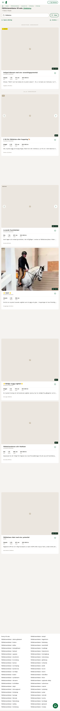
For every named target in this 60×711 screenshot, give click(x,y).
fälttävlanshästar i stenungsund (10, 689)
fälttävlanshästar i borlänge (39, 701)
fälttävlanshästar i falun (38, 677)
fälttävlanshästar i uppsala (9, 654)
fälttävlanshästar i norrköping (10, 666)
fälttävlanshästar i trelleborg (9, 707)
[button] (30, 115)
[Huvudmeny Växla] (3, 2)
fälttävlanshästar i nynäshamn (10, 677)
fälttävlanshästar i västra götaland (11, 639)
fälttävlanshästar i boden (8, 674)
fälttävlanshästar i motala (38, 707)
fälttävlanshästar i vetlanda (39, 663)
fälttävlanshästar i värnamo (9, 680)
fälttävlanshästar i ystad (38, 692)
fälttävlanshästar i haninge (9, 695)
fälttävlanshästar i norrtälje (9, 671)
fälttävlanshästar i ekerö (38, 671)
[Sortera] (54, 20)
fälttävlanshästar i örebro (8, 642)
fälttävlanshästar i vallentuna (39, 683)
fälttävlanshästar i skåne (8, 645)
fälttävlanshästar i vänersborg (39, 657)
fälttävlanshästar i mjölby (9, 704)
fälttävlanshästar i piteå (38, 666)
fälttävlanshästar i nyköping (39, 689)
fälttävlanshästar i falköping (39, 642)
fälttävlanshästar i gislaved (39, 704)
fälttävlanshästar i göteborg (39, 660)
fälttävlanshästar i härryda (9, 698)
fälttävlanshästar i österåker (39, 674)
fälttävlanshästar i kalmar (9, 663)
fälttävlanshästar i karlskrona (10, 668)
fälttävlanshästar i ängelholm (39, 639)
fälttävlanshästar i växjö (8, 686)
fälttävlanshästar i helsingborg (40, 654)
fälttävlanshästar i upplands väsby (41, 680)
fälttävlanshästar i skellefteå (39, 645)
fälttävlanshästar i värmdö (38, 695)
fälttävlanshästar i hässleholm (40, 651)
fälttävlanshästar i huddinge (39, 648)
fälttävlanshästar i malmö (38, 686)
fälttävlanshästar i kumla (38, 698)
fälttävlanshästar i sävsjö (38, 636)
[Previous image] (4, 115)
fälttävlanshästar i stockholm (10, 657)
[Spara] (55, 73)
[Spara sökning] (55, 705)
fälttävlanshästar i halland (9, 651)
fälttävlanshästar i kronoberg (10, 660)
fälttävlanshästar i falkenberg (10, 701)
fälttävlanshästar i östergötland (10, 648)
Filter (54, 15)
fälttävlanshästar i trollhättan (10, 683)
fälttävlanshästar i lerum (38, 668)
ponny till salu (5, 636)
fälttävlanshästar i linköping (9, 692)
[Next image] (55, 115)
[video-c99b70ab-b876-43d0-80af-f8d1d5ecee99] (30, 269)
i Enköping (27, 8)
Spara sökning (6, 20)
